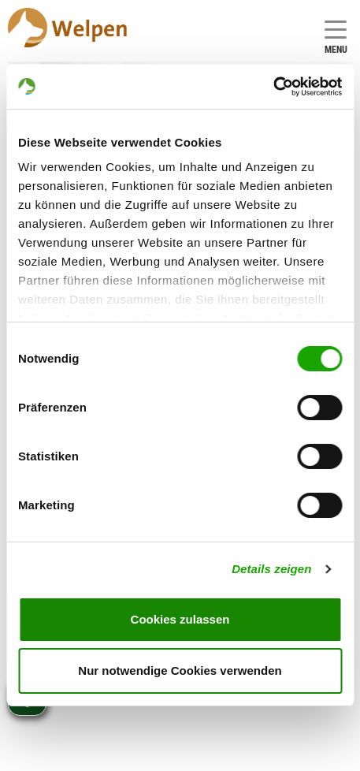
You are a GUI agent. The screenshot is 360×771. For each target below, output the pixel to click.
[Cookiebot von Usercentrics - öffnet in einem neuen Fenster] (273, 86)
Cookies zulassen (180, 619)
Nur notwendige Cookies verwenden (179, 670)
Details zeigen (271, 568)
